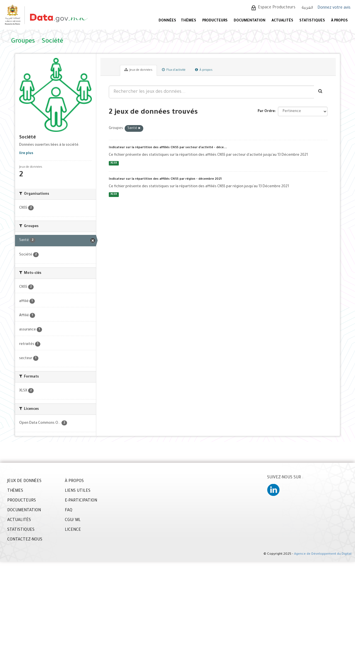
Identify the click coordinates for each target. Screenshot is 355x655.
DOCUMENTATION (249, 21)
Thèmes (188, 21)
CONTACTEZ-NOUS (24, 540)
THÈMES (15, 491)
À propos (204, 70)
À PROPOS (339, 21)
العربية (307, 8)
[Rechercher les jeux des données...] (211, 92)
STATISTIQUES (312, 21)
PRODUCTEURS (215, 21)
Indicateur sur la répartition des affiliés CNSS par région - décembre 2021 (165, 179)
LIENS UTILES (77, 491)
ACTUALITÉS (282, 21)
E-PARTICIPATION (81, 501)
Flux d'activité (174, 70)
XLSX (113, 163)
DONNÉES (167, 21)
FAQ (68, 510)
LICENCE (73, 530)
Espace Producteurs (276, 8)
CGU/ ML (73, 520)
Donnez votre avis (334, 8)
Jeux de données (138, 70)
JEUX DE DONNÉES (24, 481)
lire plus (26, 153)
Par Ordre (266, 111)
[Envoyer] (320, 92)
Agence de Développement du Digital (322, 554)
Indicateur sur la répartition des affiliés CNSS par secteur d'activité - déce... (168, 147)
